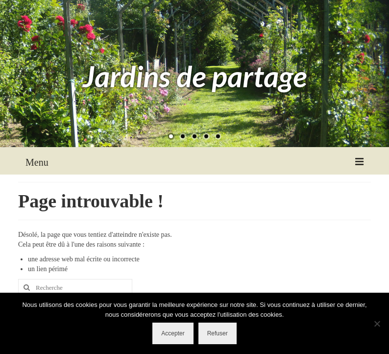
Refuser (217, 333)
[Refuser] (377, 324)
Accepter (172, 333)
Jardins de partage (195, 76)
